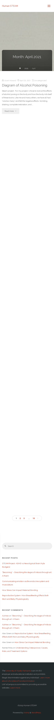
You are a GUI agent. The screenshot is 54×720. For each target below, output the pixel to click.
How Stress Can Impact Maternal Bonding (20, 590)
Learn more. (15, 688)
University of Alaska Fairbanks (18, 671)
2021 (26, 68)
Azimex (5, 616)
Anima (26, 712)
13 (34, 518)
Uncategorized (40, 80)
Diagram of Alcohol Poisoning (24, 85)
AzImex (5, 624)
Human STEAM (10, 5)
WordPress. (36, 712)
